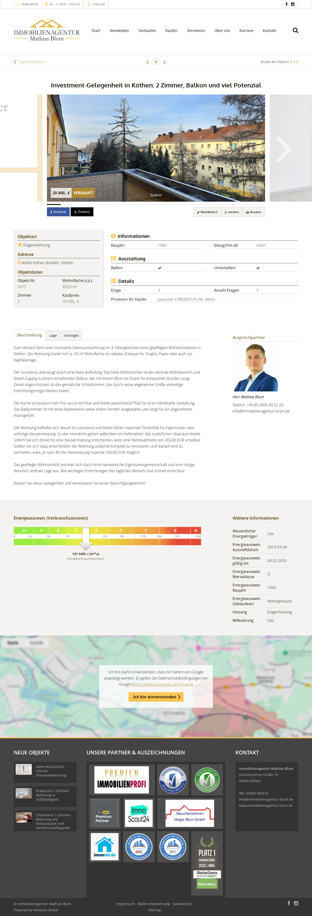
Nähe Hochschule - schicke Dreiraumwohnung (51, 770)
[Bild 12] (204, 204)
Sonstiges (71, 335)
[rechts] (164, 62)
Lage (53, 335)
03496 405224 (257, 793)
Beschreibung (29, 335)
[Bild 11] (190, 204)
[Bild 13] (217, 204)
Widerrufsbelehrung (154, 904)
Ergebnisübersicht (30, 62)
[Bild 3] (81, 204)
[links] (147, 62)
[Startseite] (47, 30)
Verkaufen (147, 30)
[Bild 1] (54, 204)
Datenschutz (183, 904)
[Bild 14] (231, 204)
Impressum (126, 904)
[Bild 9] (163, 204)
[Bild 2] (67, 204)
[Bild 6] (122, 204)
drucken (253, 212)
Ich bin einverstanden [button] (154, 696)
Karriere (246, 30)
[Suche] (297, 33)
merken (231, 212)
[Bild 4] (95, 204)
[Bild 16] (258, 204)
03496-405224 (29, 4)
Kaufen (171, 30)
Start (96, 30)
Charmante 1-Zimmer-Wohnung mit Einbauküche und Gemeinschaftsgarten (53, 821)
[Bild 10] (177, 204)
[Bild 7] (135, 204)
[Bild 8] (149, 204)
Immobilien (119, 30)
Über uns (222, 30)
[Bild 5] (108, 204)
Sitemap (154, 910)
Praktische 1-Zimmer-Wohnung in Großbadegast (53, 795)
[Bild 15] (245, 204)
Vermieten (196, 30)
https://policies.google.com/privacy (162, 684)
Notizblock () (207, 212)
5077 (22, 286)
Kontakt (269, 30)
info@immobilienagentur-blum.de (261, 411)
